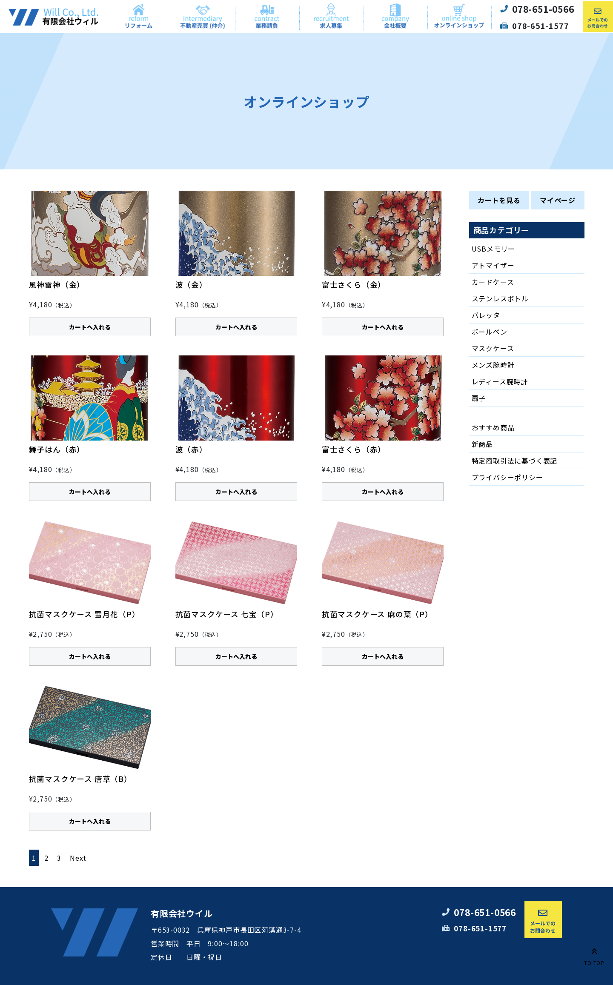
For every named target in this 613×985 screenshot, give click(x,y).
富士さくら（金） (354, 284)
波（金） (191, 284)
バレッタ (486, 315)
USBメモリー (494, 248)
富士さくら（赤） (354, 449)
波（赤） (191, 449)
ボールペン (489, 331)
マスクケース (493, 348)
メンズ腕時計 (493, 365)
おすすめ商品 (493, 427)
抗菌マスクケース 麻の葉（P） (377, 614)
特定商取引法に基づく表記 (515, 460)
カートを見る (499, 200)
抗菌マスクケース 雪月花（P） (84, 614)
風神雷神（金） (57, 284)
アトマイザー (493, 265)
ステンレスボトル (500, 298)
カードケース (493, 282)
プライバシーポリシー (507, 477)
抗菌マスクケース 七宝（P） (226, 614)
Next (78, 858)
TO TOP (594, 955)
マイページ (558, 200)
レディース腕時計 (500, 381)
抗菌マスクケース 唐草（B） (80, 778)
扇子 (479, 398)
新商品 (482, 444)
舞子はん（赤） (57, 449)
